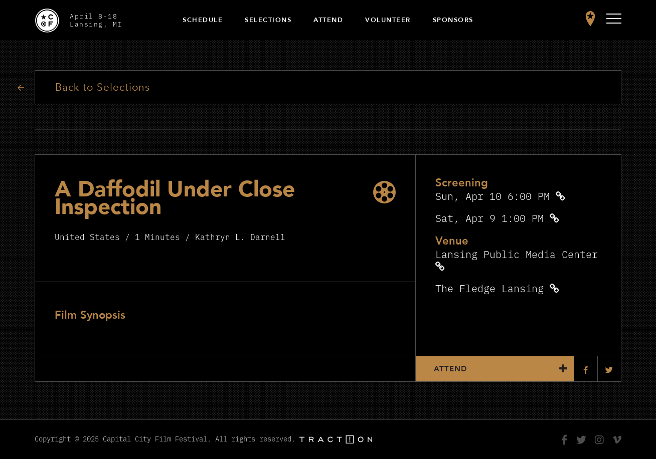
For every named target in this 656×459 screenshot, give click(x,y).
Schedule (203, 20)
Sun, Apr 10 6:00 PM (492, 195)
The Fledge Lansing (489, 288)
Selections (268, 20)
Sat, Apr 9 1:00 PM (489, 217)
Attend (328, 20)
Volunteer (388, 20)
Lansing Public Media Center (516, 254)
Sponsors (453, 20)
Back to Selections (102, 87)
